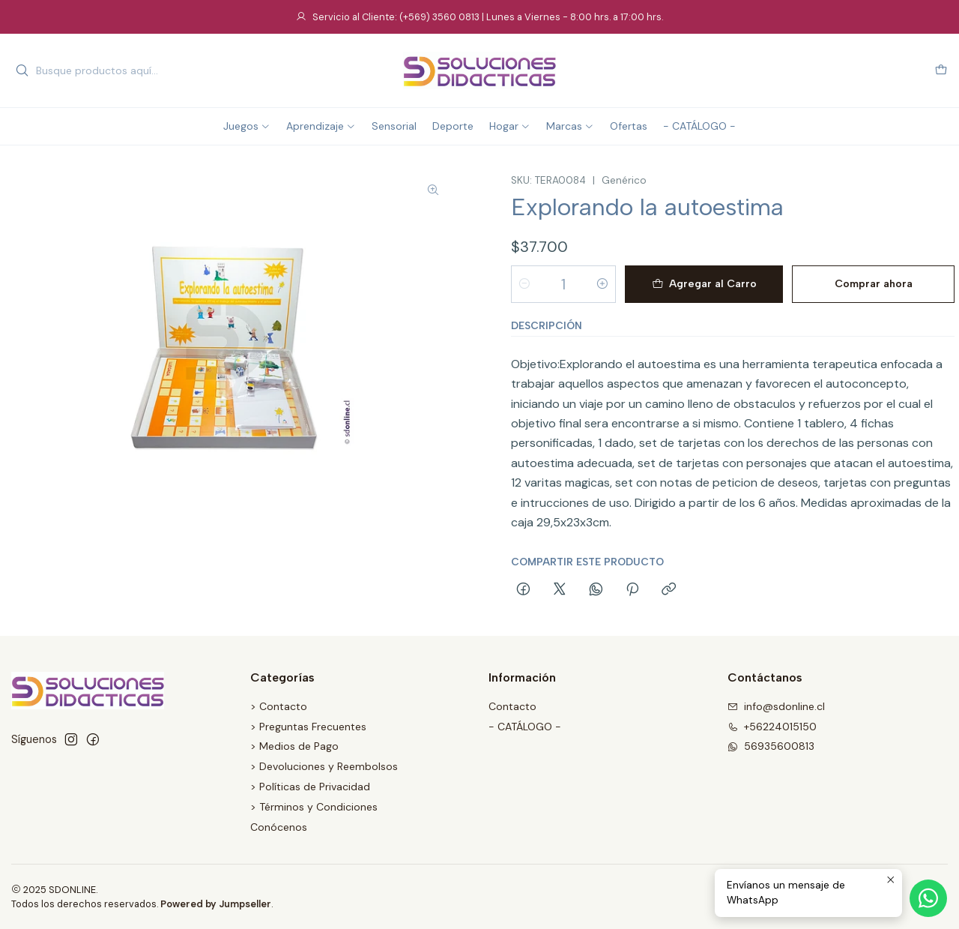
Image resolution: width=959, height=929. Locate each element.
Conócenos (278, 827)
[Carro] (941, 71)
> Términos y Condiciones (314, 807)
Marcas (570, 126)
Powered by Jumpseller (215, 904)
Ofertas (628, 126)
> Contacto (278, 706)
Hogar (509, 126)
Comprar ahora (874, 283)
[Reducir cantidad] (524, 284)
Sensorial (394, 126)
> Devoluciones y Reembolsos (324, 766)
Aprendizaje (321, 126)
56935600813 (770, 746)
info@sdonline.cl (776, 706)
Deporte (453, 126)
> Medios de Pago (294, 746)
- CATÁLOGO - (699, 126)
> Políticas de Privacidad (310, 786)
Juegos (246, 126)
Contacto (512, 706)
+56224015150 (772, 726)
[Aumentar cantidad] (602, 284)
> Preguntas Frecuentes (308, 726)
